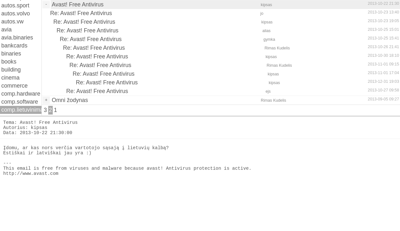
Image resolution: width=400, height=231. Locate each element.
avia (6, 29)
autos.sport (15, 5)
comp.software (19, 101)
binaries (11, 53)
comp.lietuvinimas (21, 110)
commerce (14, 85)
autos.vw (12, 21)
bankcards (14, 45)
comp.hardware (20, 93)
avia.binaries (17, 37)
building (11, 69)
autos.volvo (15, 13)
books (8, 61)
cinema (10, 77)
